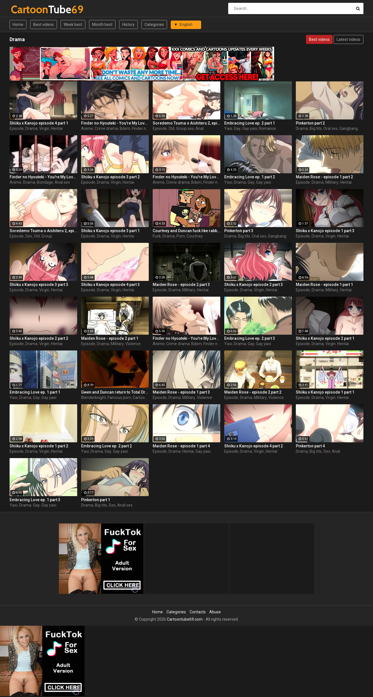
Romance (267, 128)
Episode (17, 128)
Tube (26, 9)
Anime (87, 128)
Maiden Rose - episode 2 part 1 (109, 338)
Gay (237, 128)
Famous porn (119, 397)
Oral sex (330, 128)
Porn (180, 236)
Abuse (215, 612)
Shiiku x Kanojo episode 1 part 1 (325, 392)
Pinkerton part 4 (310, 446)
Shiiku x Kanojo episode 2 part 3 (253, 284)
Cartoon (140, 397)
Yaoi (228, 128)
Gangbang (348, 128)
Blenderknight (93, 397)
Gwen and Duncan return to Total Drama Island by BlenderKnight (115, 392)
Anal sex (62, 182)
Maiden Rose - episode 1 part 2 (324, 177)
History (128, 24)
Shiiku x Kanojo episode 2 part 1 (325, 338)
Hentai (57, 128)
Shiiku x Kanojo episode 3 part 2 (110, 177)
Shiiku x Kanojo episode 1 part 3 (325, 230)
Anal (200, 128)
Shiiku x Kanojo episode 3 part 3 (39, 284)
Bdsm (125, 128)
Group (46, 236)
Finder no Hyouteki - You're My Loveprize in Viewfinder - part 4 (115, 123)
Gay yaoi (249, 128)
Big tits (316, 128)
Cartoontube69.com (185, 619)
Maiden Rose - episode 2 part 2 (252, 392)
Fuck (157, 236)
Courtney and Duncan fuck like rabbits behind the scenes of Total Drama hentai (186, 230)
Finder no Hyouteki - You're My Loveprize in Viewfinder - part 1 (186, 177)
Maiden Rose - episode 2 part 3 (181, 284)
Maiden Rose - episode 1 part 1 (324, 284)
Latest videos (348, 39)
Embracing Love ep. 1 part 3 (35, 500)
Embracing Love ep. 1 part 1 (35, 392)
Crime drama (106, 128)
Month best (102, 24)
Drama (31, 128)
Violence (133, 343)
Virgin (44, 128)
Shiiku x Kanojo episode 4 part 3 (110, 284)
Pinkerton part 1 (95, 500)
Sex (28, 236)
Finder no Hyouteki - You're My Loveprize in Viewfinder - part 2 (186, 338)
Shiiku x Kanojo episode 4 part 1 (39, 123)
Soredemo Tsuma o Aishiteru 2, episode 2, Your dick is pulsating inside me (186, 123)
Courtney (194, 236)
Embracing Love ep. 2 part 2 (106, 446)
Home (18, 24)
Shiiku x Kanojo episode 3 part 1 (110, 230)
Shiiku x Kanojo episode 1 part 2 (39, 446)
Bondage (45, 182)
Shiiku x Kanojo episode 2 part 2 (39, 338)
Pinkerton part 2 (310, 123)
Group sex (185, 128)
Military (331, 182)
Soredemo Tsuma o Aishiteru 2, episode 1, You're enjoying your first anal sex (43, 230)
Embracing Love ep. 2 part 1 (249, 123)
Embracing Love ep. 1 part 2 (249, 177)
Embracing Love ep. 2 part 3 (249, 338)
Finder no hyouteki (148, 128)
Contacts (198, 612)
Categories (154, 24)
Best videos (43, 24)
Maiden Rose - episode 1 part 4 (181, 446)
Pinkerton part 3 (238, 230)
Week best (73, 24)
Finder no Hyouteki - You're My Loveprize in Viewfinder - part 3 (43, 177)
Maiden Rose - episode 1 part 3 (181, 392)
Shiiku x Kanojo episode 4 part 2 (253, 446)
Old (171, 128)
